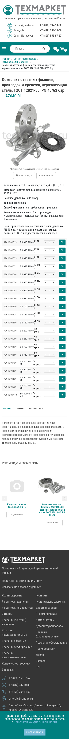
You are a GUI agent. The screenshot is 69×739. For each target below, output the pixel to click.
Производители (45, 648)
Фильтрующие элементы (51, 601)
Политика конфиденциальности (22, 581)
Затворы (7, 613)
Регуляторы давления (15, 601)
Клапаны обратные (14, 641)
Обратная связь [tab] (36, 408)
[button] (4, 498)
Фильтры (41, 595)
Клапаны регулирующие (17, 647)
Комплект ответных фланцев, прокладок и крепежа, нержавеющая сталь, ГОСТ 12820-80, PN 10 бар (52, 509)
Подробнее (16, 514)
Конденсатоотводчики (16, 663)
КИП (38, 667)
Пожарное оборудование (51, 642)
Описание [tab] (7, 408)
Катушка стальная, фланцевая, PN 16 (16, 505)
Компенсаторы (45, 620)
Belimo (40, 654)
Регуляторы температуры (17, 607)
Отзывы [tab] (20, 408)
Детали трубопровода (49, 626)
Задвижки (8, 669)
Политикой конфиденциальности (35, 722)
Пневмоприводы (46, 613)
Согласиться (34, 732)
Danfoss (40, 661)
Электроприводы (46, 607)
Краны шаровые (12, 595)
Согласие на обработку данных (21, 587)
